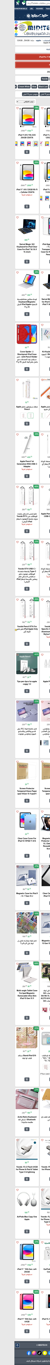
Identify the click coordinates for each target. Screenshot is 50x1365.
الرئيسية (44, 40)
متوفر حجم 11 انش (33, 94)
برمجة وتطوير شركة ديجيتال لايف (25, 1361)
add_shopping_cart (37, 152)
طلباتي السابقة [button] (40, 49)
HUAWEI (25, 9)
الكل (41, 9)
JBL (17, 9)
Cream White (9, 87)
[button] (9, 3)
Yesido (34, 9)
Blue (20, 87)
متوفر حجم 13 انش (15, 94)
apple (24, 40)
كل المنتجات (34, 40)
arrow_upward (3, 1345)
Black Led (28, 87)
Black (38, 87)
